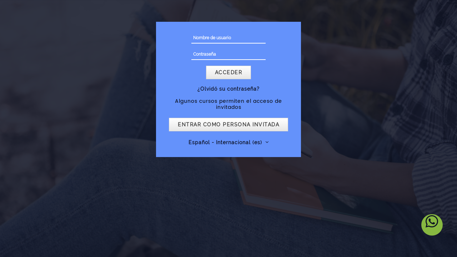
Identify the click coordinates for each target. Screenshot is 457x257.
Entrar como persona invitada (228, 124)
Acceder (228, 72)
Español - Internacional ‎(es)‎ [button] (226, 142)
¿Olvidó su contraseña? (228, 89)
